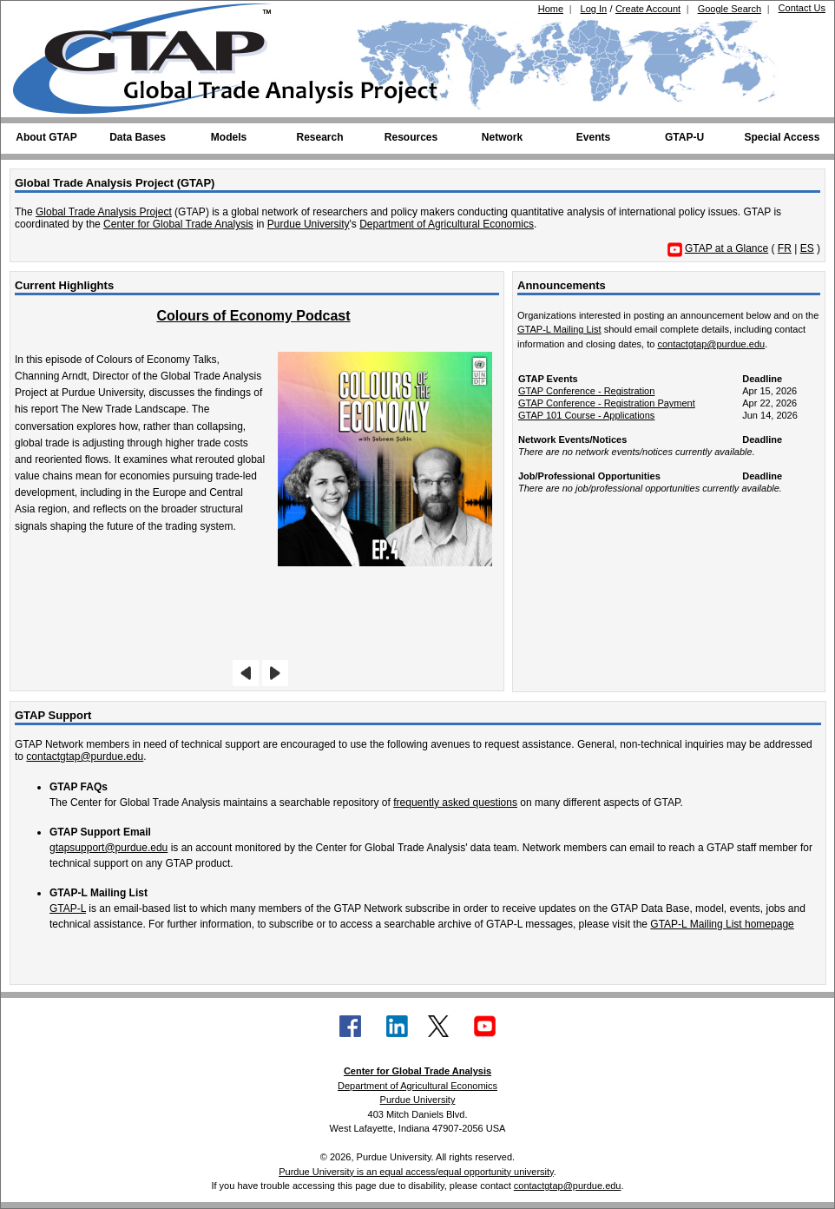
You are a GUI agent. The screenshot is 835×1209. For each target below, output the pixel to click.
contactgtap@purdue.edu (711, 344)
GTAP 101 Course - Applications (586, 415)
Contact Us (802, 8)
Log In (594, 8)
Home (550, 8)
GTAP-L (67, 908)
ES (807, 248)
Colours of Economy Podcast (253, 315)
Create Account (647, 8)
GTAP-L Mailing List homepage (721, 924)
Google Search (729, 8)
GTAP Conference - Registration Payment (606, 403)
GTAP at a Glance (726, 248)
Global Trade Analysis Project (104, 212)
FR (785, 248)
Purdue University (308, 224)
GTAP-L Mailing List (559, 329)
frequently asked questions (455, 802)
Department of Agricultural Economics (446, 224)
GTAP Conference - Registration (586, 391)
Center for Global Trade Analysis (178, 224)
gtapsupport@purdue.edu (108, 848)
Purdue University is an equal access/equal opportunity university (416, 1171)
